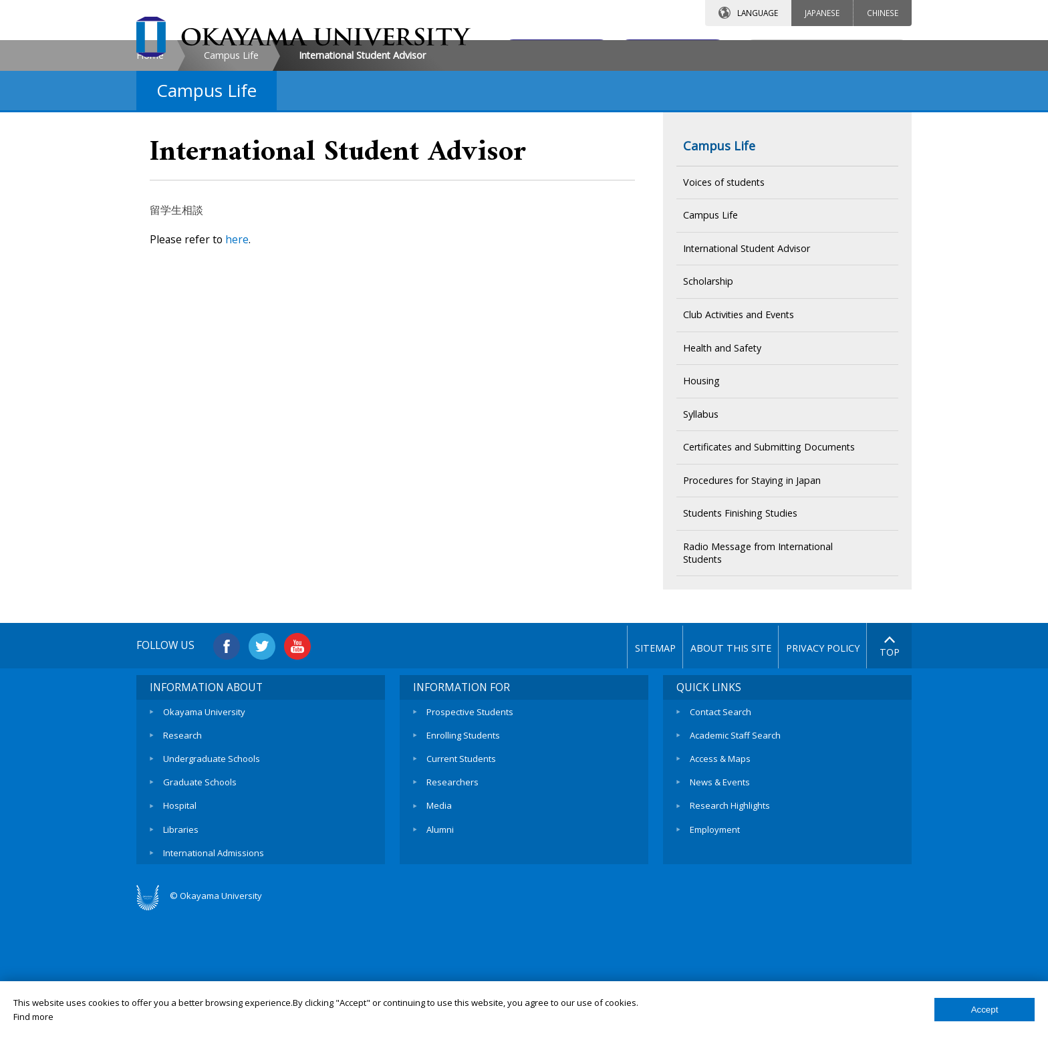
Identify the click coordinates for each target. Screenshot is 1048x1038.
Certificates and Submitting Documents (769, 561)
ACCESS (668, 51)
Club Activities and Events (738, 428)
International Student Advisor (746, 362)
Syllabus (700, 528)
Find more (33, 1017)
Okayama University (204, 825)
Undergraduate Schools (211, 872)
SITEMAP (599, 762)
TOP (890, 762)
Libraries (181, 940)
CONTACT (553, 51)
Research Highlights (730, 917)
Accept (985, 1010)
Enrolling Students (463, 848)
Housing (701, 495)
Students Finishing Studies (740, 627)
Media (439, 917)
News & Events (720, 894)
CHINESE (882, 12)
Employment (715, 940)
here (237, 353)
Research (182, 848)
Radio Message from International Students (758, 667)
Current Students (461, 872)
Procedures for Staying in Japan (752, 594)
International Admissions (213, 963)
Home (150, 169)
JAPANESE (822, 12)
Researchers (452, 894)
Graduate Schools (200, 894)
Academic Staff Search (735, 848)
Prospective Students (469, 825)
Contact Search (720, 825)
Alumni (440, 940)
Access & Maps (720, 872)
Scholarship (708, 395)
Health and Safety (722, 461)
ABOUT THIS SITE (706, 762)
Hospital (179, 917)
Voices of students (724, 295)
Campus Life (231, 169)
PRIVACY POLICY (813, 762)
